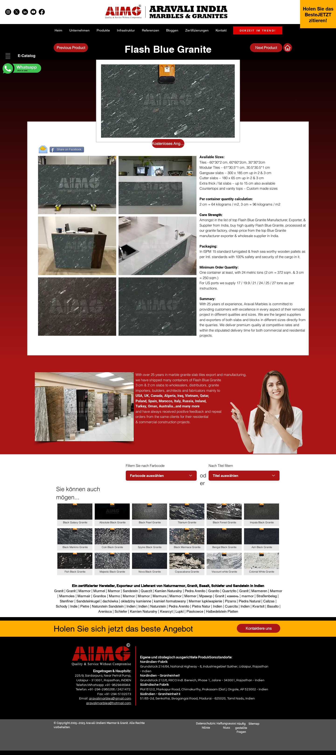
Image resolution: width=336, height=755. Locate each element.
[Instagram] (8, 12)
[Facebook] (42, 12)
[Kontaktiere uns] (258, 628)
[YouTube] (33, 12)
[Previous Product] (71, 47)
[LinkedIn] (25, 12)
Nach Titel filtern (221, 465)
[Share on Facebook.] (67, 149)
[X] (17, 12)
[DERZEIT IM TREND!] (257, 30)
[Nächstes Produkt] (287, 47)
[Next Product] (266, 47)
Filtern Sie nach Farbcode (145, 465)
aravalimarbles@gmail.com (110, 698)
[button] (21, 56)
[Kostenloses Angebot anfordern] (168, 143)
